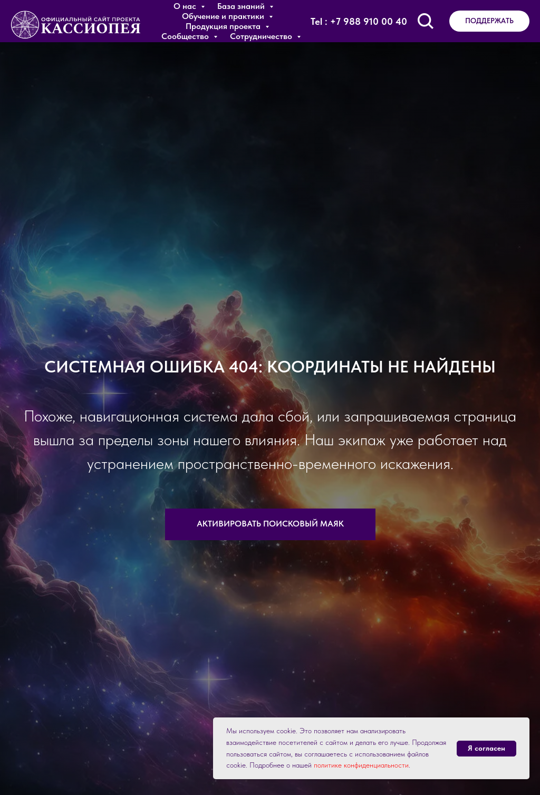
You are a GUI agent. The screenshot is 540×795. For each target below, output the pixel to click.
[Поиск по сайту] (425, 21)
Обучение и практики (224, 16)
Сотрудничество (262, 36)
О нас (185, 6)
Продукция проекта (224, 26)
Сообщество (186, 36)
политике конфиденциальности (361, 765)
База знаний (242, 6)
